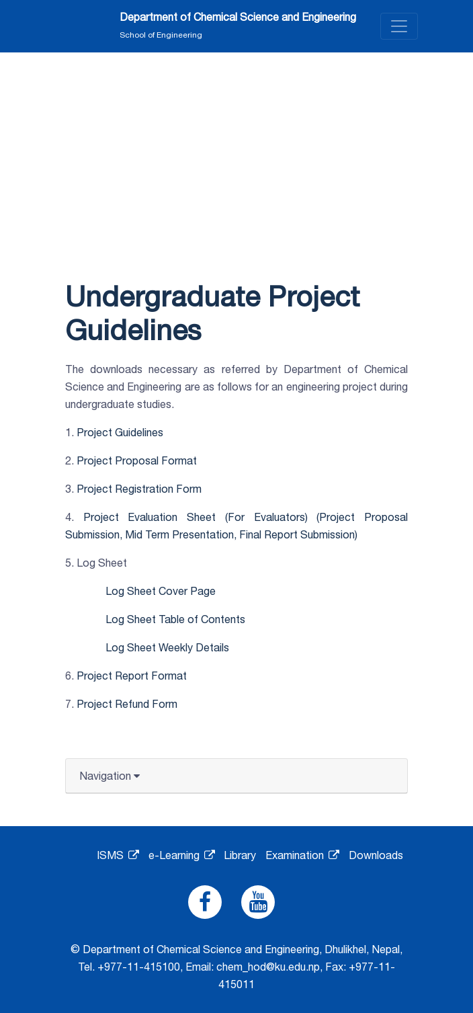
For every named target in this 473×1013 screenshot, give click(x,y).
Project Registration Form (139, 489)
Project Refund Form (127, 704)
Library (240, 855)
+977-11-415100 (138, 967)
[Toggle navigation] (399, 26)
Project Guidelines (120, 432)
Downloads (376, 855)
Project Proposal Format (137, 460)
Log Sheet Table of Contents (175, 619)
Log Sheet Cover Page (160, 591)
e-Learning (181, 855)
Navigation (109, 776)
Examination (302, 855)
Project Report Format (132, 676)
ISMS (118, 855)
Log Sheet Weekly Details (167, 647)
